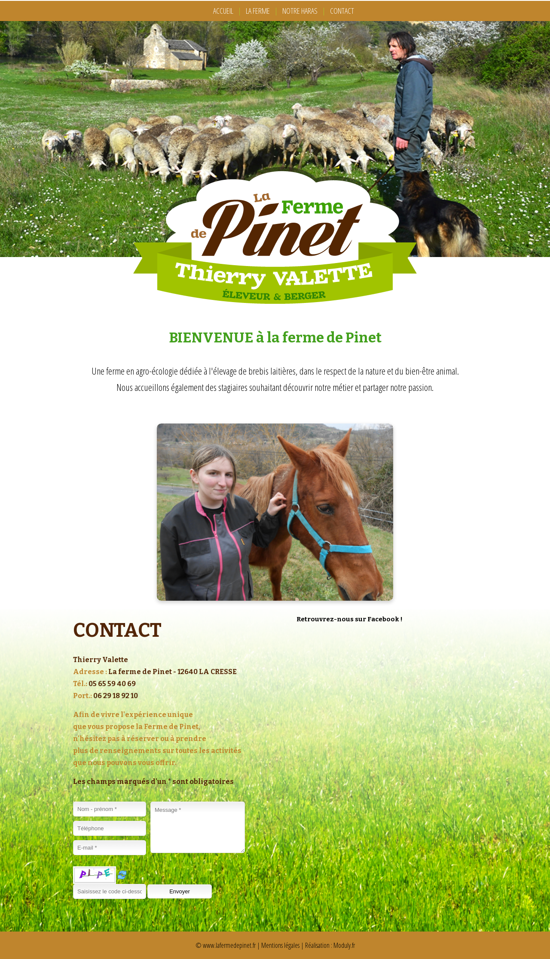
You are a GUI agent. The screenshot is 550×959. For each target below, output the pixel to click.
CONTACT (342, 11)
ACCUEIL (223, 11)
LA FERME (258, 11)
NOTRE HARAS (300, 11)
